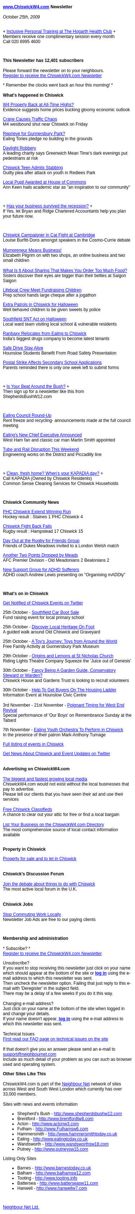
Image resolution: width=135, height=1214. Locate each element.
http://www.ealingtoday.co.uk (60, 1139)
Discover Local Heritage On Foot (63, 626)
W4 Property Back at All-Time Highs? (38, 104)
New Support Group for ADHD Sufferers (41, 569)
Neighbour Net (76, 1084)
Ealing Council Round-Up (27, 415)
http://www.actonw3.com (55, 1123)
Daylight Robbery (19, 148)
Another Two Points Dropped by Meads (40, 555)
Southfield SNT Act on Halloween (35, 319)
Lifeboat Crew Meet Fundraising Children (42, 290)
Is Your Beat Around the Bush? (35, 386)
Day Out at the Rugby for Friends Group (41, 540)
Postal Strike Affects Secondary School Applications (52, 362)
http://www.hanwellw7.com (61, 1188)
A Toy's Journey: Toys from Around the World (74, 641)
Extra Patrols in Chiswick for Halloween (40, 304)
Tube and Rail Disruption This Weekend (41, 449)
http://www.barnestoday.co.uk (63, 1168)
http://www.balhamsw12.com (63, 1173)
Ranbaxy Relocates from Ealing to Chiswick (44, 333)
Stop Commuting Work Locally (32, 914)
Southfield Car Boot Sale (55, 612)
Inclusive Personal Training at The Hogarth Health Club (59, 31)
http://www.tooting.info (56, 1178)
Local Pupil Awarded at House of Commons (44, 182)
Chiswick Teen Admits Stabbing (33, 167)
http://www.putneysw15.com (61, 1149)
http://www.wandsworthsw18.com (77, 1144)
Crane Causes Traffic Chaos (30, 119)
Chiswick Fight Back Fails (27, 526)
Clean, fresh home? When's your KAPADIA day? (52, 473)
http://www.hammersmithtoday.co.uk (82, 1133)
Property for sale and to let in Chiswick (39, 858)
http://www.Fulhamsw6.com (62, 1128)
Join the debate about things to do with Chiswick (49, 884)
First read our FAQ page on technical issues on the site (55, 1039)
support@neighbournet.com (29, 1054)
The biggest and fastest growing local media (45, 779)
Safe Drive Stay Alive (23, 348)
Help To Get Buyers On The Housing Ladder (74, 689)
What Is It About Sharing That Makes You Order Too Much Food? (65, 270)
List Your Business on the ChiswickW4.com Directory (53, 824)
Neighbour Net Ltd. (21, 1207)
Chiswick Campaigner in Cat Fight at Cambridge (49, 235)
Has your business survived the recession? (47, 206)
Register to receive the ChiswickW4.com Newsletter (52, 75)
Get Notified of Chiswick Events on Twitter (43, 603)
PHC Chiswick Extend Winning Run (37, 511)
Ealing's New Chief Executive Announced (42, 435)
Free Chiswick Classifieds (27, 809)
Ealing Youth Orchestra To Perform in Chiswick (78, 729)
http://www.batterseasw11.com (69, 1183)
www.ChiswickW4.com (26, 6)
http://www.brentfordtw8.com (66, 1118)
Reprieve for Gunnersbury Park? (34, 133)
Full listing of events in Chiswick (33, 744)
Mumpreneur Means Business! (32, 250)
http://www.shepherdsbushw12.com (88, 1113)
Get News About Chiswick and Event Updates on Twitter (56, 753)
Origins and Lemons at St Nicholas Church (72, 655)
